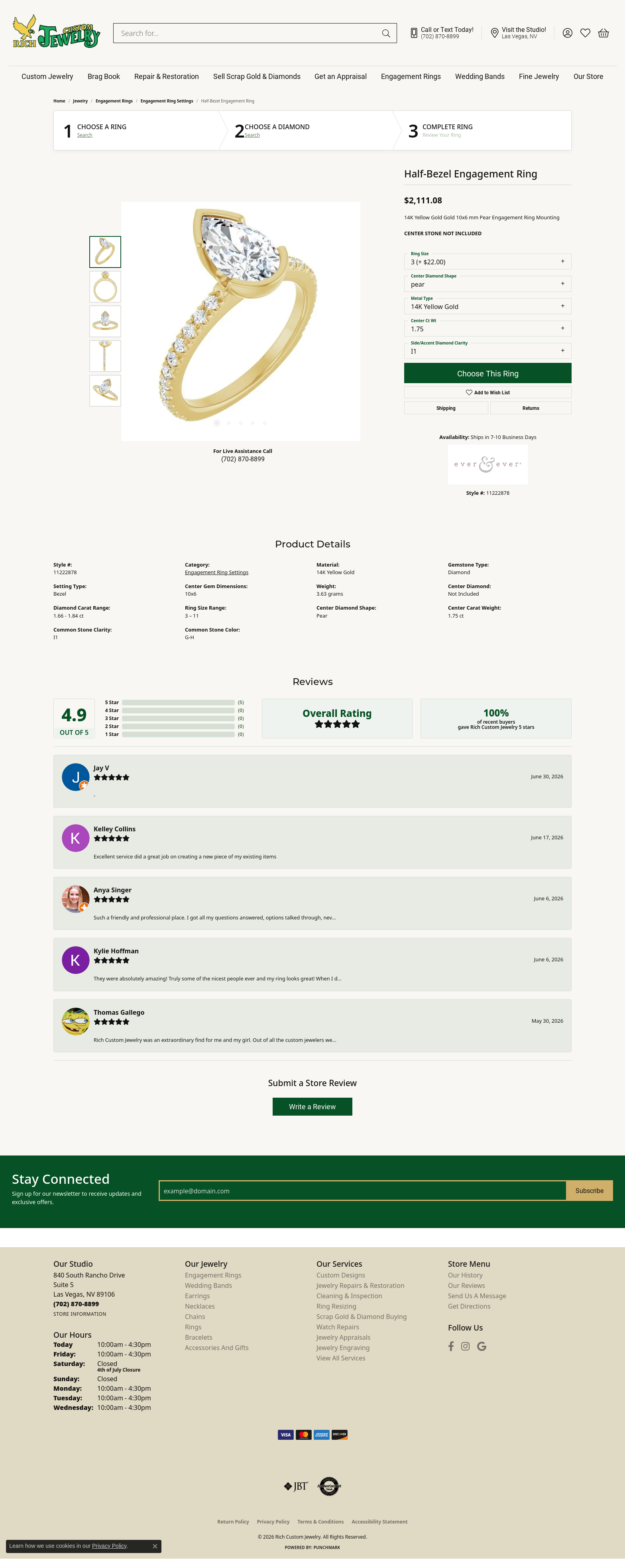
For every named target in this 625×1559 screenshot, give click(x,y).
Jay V (101, 768)
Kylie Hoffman (116, 951)
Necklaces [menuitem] (200, 1306)
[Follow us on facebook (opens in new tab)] (451, 1347)
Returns (531, 408)
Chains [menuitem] (195, 1316)
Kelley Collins (115, 829)
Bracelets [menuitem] (198, 1337)
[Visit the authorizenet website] (329, 1486)
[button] (567, 33)
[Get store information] (79, 1314)
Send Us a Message (477, 1295)
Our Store (588, 76)
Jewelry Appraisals (343, 1337)
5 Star (112, 702)
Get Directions (469, 1306)
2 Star (112, 726)
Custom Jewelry (47, 76)
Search (84, 135)
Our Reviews (466, 1285)
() (241, 702)
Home (59, 101)
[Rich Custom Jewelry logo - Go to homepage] (56, 33)
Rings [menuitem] (193, 1327)
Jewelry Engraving (343, 1347)
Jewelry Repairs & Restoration (360, 1285)
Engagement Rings (411, 76)
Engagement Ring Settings (167, 101)
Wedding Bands (480, 76)
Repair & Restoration (166, 76)
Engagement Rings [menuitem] (213, 1275)
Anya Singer (113, 890)
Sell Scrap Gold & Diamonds (257, 76)
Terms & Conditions (321, 1521)
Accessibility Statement (379, 1521)
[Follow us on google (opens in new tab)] (481, 1347)
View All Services (341, 1358)
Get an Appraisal (340, 76)
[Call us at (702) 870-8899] (76, 1303)
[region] (240, 321)
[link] (445, 33)
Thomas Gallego (119, 1012)
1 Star (112, 734)
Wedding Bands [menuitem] (208, 1285)
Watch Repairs (337, 1327)
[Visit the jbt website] (296, 1486)
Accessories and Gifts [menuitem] (217, 1347)
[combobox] (246, 33)
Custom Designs (340, 1275)
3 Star (112, 718)
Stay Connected (61, 1179)
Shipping (446, 408)
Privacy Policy (273, 1521)
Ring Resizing (336, 1306)
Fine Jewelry (539, 76)
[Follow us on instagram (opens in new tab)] (465, 1347)
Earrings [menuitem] (197, 1295)
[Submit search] (387, 33)
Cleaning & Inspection (349, 1295)
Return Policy (233, 1521)
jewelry (80, 101)
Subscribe (589, 1190)
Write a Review (312, 1106)
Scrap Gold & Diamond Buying (361, 1316)
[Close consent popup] (155, 1546)
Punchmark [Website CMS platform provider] (327, 1547)
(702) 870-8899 (243, 459)
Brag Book (104, 76)
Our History (465, 1275)
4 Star (112, 710)
